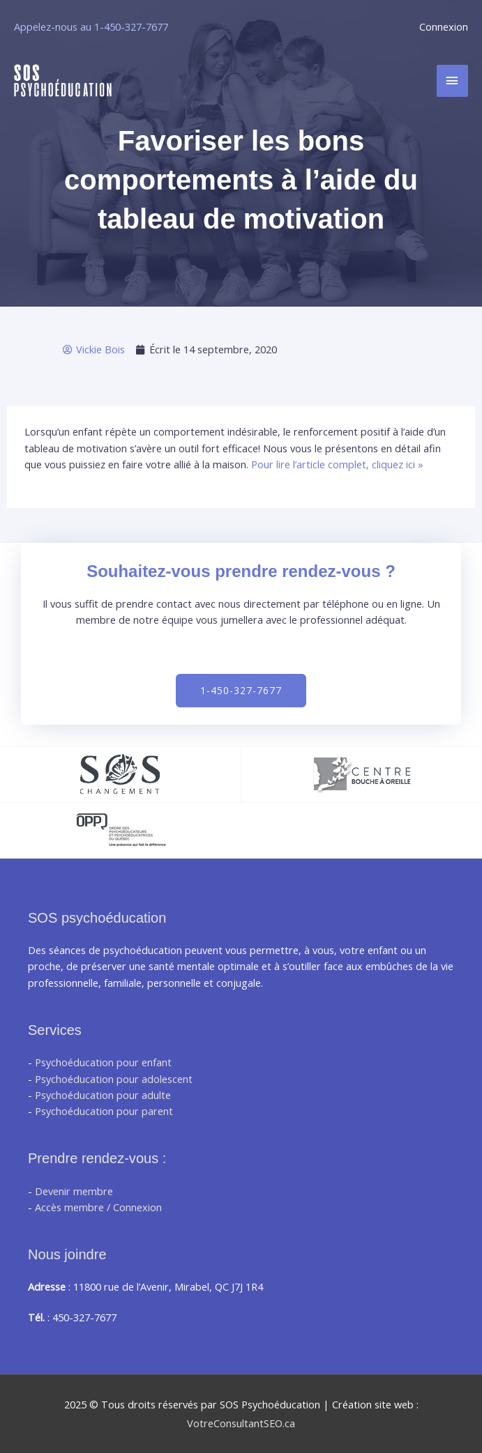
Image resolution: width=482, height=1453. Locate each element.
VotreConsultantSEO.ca (241, 1423)
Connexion (443, 26)
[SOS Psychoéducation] (63, 80)
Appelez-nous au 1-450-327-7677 (91, 26)
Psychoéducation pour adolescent (114, 1079)
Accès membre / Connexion (98, 1207)
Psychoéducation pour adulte (103, 1095)
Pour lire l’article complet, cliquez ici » (337, 464)
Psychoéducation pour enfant (103, 1062)
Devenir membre (74, 1191)
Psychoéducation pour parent (104, 1111)
